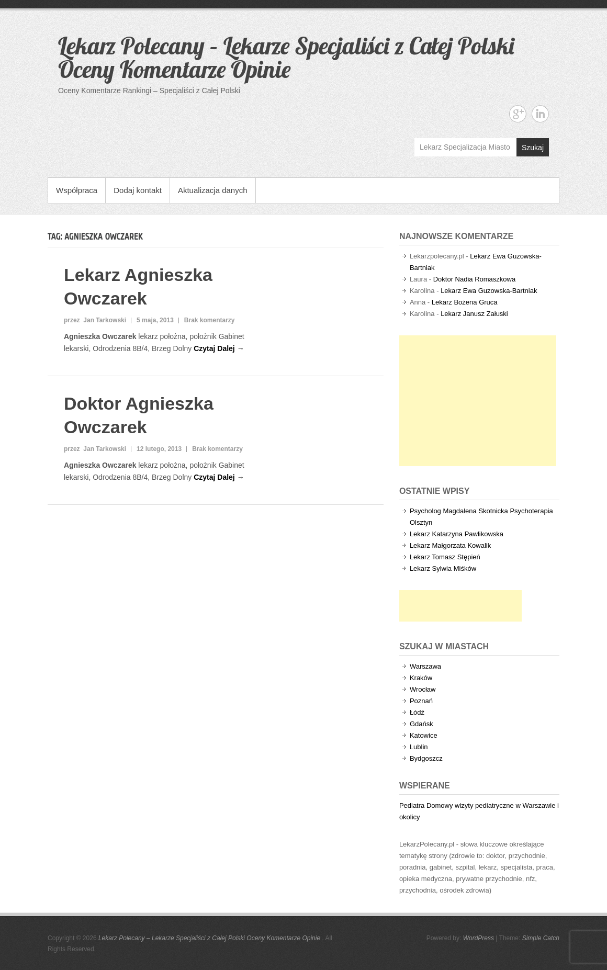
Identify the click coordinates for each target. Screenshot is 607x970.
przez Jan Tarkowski (95, 320)
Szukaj (533, 147)
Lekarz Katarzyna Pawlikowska (456, 534)
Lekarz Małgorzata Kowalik (450, 545)
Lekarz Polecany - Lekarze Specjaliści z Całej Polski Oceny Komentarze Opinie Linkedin (540, 113)
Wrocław (423, 689)
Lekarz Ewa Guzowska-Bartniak (489, 291)
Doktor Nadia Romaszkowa (474, 279)
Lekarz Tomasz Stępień (445, 557)
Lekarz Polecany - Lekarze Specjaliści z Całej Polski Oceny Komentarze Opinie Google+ (517, 113)
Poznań (421, 701)
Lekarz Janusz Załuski (474, 314)
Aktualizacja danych (213, 190)
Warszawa (425, 666)
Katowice (423, 735)
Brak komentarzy (209, 320)
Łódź (417, 712)
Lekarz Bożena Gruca (465, 302)
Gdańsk (421, 724)
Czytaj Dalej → (219, 348)
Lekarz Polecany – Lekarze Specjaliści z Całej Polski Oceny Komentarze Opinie (286, 57)
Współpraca (76, 190)
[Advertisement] (477, 400)
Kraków (421, 678)
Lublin (419, 747)
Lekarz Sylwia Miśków (443, 568)
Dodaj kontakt (138, 190)
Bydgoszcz (426, 758)
